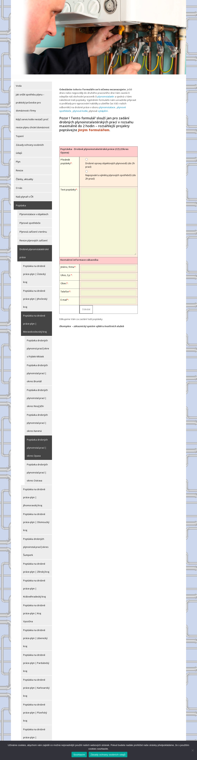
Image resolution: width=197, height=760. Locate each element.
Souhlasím (79, 754)
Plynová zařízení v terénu (33, 227)
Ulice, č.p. (66, 269)
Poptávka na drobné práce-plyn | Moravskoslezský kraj (35, 319)
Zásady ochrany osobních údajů (30, 144)
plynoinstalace (107, 102)
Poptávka (21, 201)
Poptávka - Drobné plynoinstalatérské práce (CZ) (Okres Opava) (94, 145)
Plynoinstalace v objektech (34, 209)
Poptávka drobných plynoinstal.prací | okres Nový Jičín (37, 393)
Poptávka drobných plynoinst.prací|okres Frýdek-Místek (38, 344)
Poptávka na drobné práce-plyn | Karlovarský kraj (36, 683)
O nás (19, 183)
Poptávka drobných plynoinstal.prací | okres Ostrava (37, 468)
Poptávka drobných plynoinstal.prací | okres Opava (37, 443)
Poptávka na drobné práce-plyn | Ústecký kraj (34, 269)
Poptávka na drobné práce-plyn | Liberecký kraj (35, 633)
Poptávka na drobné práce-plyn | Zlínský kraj (36, 563)
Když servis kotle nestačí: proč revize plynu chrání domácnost (32, 119)
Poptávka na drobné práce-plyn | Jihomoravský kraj (34, 493)
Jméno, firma (67, 261)
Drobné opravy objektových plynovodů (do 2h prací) (110, 159)
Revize (19, 166)
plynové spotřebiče (126, 102)
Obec (63, 278)
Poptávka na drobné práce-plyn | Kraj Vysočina (34, 609)
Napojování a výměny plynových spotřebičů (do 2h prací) (110, 171)
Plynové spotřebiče (30, 218)
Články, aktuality (24, 174)
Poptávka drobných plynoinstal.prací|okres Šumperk (36, 542)
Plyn (18, 157)
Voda (19, 81)
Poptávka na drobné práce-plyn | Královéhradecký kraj (34, 584)
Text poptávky (68, 184)
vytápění (89, 105)
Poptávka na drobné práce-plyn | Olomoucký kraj (36, 517)
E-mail (64, 294)
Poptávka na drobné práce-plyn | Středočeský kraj (34, 733)
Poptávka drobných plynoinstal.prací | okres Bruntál (37, 369)
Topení (20, 131)
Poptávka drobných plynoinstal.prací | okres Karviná (37, 418)
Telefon (65, 286)
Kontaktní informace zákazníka (79, 254)
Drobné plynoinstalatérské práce (34, 248)
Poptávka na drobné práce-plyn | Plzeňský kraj (35, 708)
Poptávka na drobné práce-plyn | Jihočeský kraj (35, 294)
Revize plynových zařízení (33, 236)
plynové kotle (67, 105)
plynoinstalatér (105, 91)
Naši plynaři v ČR (24, 192)
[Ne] (192, 750)
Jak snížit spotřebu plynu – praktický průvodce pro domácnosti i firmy (30, 98)
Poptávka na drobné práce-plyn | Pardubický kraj (36, 658)
